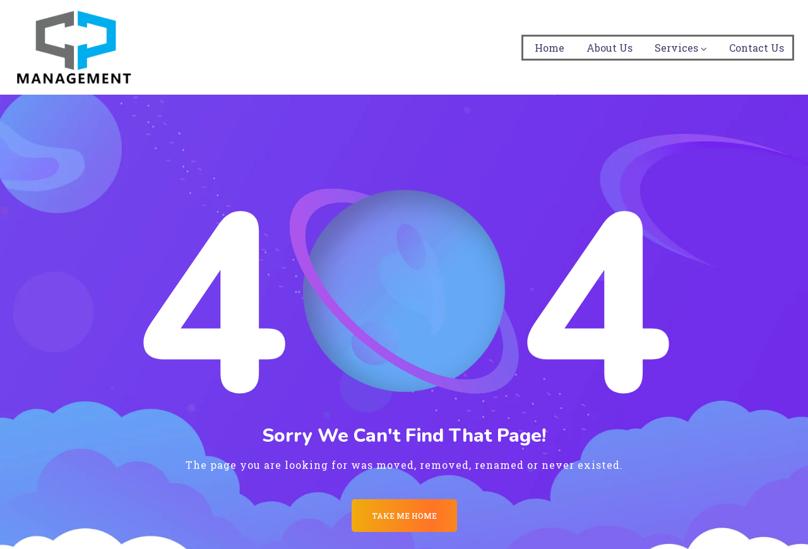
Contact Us (756, 47)
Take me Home (404, 516)
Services (676, 47)
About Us (609, 47)
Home (549, 47)
